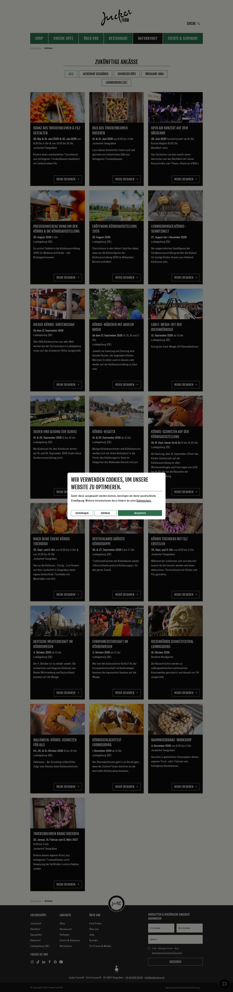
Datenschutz (144, 500)
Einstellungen (82, 513)
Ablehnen (105, 513)
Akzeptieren (140, 513)
